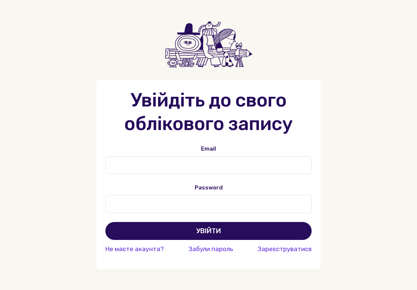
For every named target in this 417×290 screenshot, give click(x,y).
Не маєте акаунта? (134, 249)
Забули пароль (210, 249)
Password (209, 187)
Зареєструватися (284, 249)
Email (208, 148)
